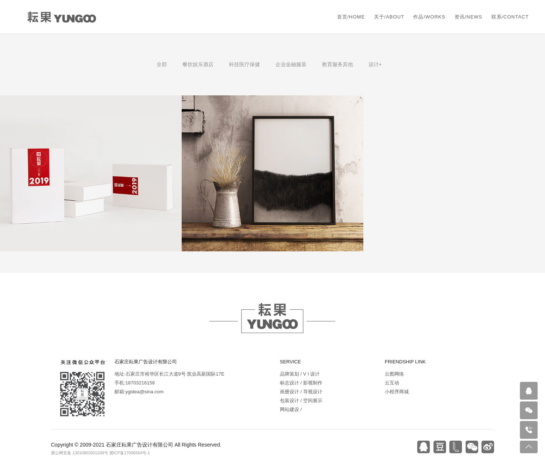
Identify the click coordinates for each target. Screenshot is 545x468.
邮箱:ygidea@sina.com (139, 391)
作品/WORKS (429, 17)
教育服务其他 (337, 64)
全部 (162, 64)
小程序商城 (397, 391)
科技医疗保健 (244, 64)
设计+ (375, 64)
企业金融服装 (290, 64)
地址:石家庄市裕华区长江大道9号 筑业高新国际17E (169, 374)
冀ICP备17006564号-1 (129, 453)
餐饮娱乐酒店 (197, 64)
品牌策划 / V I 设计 (300, 374)
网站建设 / (291, 409)
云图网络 (394, 374)
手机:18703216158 (134, 383)
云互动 (392, 383)
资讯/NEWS (469, 17)
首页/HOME (351, 17)
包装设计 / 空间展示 (301, 400)
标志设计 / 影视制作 (301, 383)
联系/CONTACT (510, 17)
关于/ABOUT (389, 17)
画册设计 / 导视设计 (301, 391)
